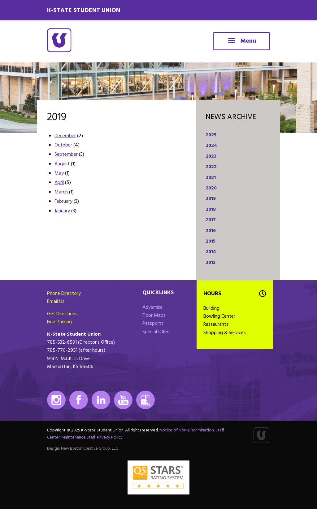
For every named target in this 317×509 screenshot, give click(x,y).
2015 (210, 241)
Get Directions (62, 314)
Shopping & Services (224, 333)
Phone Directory (64, 294)
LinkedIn (101, 400)
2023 (211, 156)
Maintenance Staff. (78, 437)
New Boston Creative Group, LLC (89, 448)
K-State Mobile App (145, 400)
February (63, 201)
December (65, 136)
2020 (211, 188)
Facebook (78, 400)
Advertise (152, 307)
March (61, 192)
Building (211, 308)
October (63, 145)
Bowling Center (219, 316)
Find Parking (59, 322)
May (59, 173)
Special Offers (156, 332)
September (66, 155)
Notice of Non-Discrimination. (187, 430)
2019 (211, 199)
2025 (211, 135)
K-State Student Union (83, 10)
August (62, 164)
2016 (211, 231)
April (59, 183)
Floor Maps (154, 316)
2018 (211, 210)
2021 (211, 178)
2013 (210, 263)
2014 (211, 252)
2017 (211, 220)
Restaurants (215, 324)
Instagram (56, 400)
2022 (211, 167)
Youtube (123, 400)
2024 (211, 146)
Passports (152, 324)
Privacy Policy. (110, 437)
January (62, 211)
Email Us (55, 302)
